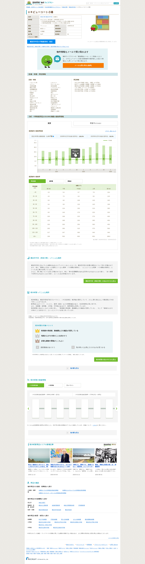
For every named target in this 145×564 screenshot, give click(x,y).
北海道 (28, 553)
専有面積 (33, 181)
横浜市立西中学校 (44, 527)
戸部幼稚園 (54, 519)
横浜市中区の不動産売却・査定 (41, 41)
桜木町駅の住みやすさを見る (106, 359)
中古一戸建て (109, 548)
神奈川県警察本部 (69, 505)
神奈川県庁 (42, 502)
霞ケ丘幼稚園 (65, 519)
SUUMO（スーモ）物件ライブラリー (40, 3)
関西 (48, 553)
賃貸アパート (62, 548)
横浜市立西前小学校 (76, 522)
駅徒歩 (69, 181)
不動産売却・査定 (44, 551)
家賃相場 (76, 548)
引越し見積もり (59, 551)
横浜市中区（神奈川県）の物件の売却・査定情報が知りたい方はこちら (48, 46)
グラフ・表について (110, 131)
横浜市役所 (68, 510)
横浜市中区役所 (56, 510)
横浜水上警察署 (43, 505)
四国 (51, 553)
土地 (114, 548)
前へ (28, 409)
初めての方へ (70, 544)
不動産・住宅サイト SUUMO (34, 7)
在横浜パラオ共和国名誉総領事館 (48, 490)
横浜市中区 (72, 7)
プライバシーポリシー (101, 544)
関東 (35, 553)
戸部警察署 (81, 505)
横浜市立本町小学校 (45, 522)
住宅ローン (66, 551)
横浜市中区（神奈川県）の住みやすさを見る (101, 281)
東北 (31, 553)
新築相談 (52, 551)
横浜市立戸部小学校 (92, 522)
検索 (117, 3)
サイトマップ (80, 544)
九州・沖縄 (59, 553)
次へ (116, 409)
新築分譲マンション (84, 548)
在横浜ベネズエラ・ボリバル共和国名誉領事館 (52, 493)
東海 (45, 553)
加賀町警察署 (56, 505)
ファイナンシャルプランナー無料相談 (89, 551)
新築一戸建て (101, 548)
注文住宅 (28, 551)
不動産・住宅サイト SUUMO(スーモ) (35, 548)
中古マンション (94, 548)
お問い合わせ (114, 544)
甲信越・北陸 (40, 553)
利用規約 (89, 544)
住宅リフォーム (35, 551)
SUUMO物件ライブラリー (53, 7)
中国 (54, 553)
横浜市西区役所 (43, 510)
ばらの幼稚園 (77, 519)
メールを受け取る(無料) (83, 65)
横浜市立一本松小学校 (45, 525)
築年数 (51, 181)
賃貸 (48, 548)
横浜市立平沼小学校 (60, 522)
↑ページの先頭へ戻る (113, 538)
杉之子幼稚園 (43, 519)
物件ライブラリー (74, 551)
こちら (95, 425)
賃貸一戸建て (69, 548)
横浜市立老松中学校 (59, 527)
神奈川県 (64, 7)
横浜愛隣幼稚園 (89, 519)
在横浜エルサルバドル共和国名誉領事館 (74, 490)
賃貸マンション (54, 548)
